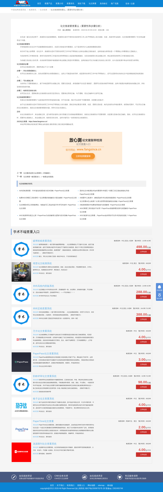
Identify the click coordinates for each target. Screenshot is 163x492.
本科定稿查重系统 (42, 308)
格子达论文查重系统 (43, 398)
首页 (39, 3)
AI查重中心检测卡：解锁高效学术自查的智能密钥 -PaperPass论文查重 (105, 198)
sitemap (101, 485)
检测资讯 (33, 10)
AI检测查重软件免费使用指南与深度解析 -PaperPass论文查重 (102, 205)
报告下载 (81, 3)
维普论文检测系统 (42, 263)
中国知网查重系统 (18, 10)
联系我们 (70, 485)
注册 (133, 4)
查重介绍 (59, 3)
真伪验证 (103, 3)
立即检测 (143, 252)
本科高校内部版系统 (43, 286)
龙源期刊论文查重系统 (44, 443)
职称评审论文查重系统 (44, 376)
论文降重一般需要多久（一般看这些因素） (39, 177)
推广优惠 (114, 3)
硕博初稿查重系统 (42, 241)
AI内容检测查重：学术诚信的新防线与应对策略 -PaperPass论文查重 (44, 191)
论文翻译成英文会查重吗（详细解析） (37, 173)
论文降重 (92, 3)
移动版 (110, 485)
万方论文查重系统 (42, 331)
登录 (127, 4)
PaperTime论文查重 (43, 421)
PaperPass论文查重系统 (46, 353)
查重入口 (81, 485)
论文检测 (44, 10)
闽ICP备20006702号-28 (95, 488)
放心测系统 (66, 30)
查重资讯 (70, 3)
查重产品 (48, 3)
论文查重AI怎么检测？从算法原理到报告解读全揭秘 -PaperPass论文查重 (106, 201)
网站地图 (91, 485)
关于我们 (60, 485)
